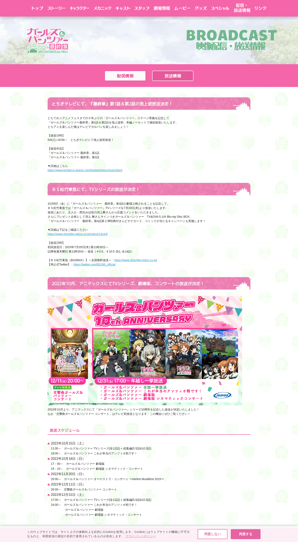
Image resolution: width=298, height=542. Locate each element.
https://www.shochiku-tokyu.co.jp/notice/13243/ (78, 234)
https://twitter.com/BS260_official (94, 264)
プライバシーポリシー (149, 536)
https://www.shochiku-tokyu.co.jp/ (135, 260)
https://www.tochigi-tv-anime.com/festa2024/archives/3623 (85, 170)
